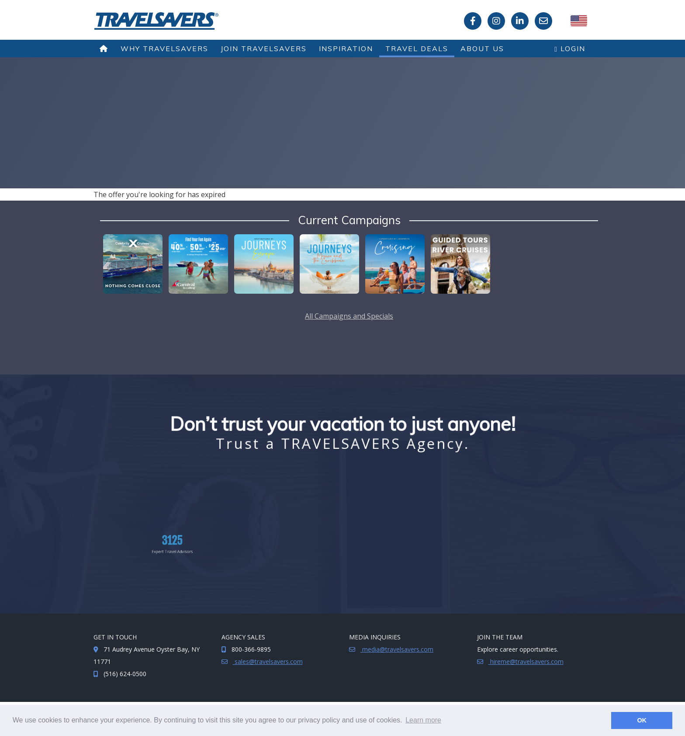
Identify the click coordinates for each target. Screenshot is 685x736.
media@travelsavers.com (396, 649)
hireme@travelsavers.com (526, 661)
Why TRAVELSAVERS (164, 48)
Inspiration (346, 48)
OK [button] (642, 720)
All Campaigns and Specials (349, 316)
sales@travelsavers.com (268, 661)
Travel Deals (416, 48)
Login (569, 48)
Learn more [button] (423, 720)
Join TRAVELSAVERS (264, 48)
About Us (482, 48)
